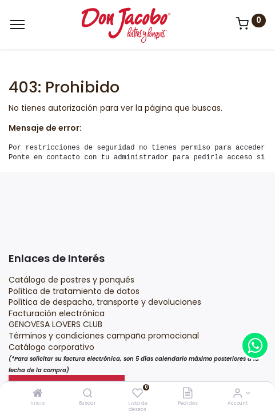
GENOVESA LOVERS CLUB (55, 324)
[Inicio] (38, 394)
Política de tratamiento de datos (74, 291)
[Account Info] (237, 394)
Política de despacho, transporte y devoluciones (105, 302)
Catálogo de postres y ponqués (71, 279)
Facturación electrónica (58, 313)
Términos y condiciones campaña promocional (105, 335)
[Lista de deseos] (137, 394)
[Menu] (17, 24)
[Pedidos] (187, 394)
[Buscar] (87, 394)
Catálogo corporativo (53, 347)
